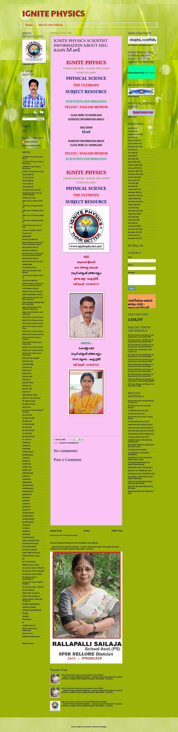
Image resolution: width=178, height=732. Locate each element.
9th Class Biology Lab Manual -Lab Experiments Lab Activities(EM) (140, 370)
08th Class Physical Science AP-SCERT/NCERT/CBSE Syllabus (84, 702)
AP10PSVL (26, 528)
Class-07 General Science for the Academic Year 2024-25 (74, 543)
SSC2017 (25, 613)
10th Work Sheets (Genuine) (32, 291)
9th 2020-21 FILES (28, 404)
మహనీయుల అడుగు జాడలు (31, 636)
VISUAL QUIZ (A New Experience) (30, 629)
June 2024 (131, 131)
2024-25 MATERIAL (50, 24)
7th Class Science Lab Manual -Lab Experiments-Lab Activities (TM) (141, 341)
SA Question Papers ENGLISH (33, 571)
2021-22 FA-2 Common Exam (32, 320)
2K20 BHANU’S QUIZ (29, 395)
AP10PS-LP (26, 510)
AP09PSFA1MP (27, 473)
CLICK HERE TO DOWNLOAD (86, 115)
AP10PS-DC (26, 507)
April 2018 (131, 223)
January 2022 (133, 168)
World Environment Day (138, 73)
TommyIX (87, 727)
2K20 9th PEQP (27, 382)
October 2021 (133, 177)
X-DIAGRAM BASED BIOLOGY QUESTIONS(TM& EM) (139, 463)
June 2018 (131, 220)
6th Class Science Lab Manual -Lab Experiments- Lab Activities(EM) (141, 355)
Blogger (104, 727)
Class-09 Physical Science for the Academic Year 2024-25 (82, 675)
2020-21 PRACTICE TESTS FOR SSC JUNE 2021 (32, 308)
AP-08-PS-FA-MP (28, 418)
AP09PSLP (26, 476)
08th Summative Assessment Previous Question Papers (32, 243)
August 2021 (132, 180)
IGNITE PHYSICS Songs (31, 556)
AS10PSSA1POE (28, 537)
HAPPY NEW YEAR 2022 (31, 553)
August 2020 (132, 198)
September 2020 (134, 195)
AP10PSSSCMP (28, 522)
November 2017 (133, 232)
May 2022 (131, 156)
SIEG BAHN (86, 127)
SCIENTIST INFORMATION (69, 443)
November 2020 (133, 192)
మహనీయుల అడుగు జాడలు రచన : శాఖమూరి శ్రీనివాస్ (140, 297)
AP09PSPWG (27, 482)
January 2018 (133, 226)
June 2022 (131, 153)
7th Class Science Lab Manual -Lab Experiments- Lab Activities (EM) (141, 360)
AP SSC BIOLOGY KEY (136, 414)
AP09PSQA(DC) (28, 485)
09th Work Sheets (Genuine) (32, 261)
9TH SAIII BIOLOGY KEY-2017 (139, 421)
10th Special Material (29, 280)
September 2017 (134, 238)
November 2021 (133, 174)
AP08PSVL (26, 458)
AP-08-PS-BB (27, 415)
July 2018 (131, 217)
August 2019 (132, 204)
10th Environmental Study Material (140, 428)
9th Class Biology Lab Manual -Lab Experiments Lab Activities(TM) (140, 375)
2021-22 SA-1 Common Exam (32, 331)
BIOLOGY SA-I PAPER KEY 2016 (139, 470)
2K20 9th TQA (27, 389)
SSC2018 (25, 616)
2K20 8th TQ (26, 373)
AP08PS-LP (26, 442)
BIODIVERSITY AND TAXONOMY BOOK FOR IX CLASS (140, 458)
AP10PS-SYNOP (28, 513)
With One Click (27, 633)
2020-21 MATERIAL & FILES (32, 294)
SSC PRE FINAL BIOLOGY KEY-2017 (141, 431)
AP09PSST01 (27, 494)
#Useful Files (27, 233)
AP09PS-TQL (27, 470)
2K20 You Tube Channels (31, 398)
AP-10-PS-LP (27, 439)
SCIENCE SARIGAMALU (31, 604)
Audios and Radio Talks (30, 540)
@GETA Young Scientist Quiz (33, 171)
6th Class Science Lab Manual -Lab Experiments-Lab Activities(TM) (141, 336)
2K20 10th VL (27, 370)
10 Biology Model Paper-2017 (138, 437)
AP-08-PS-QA (27, 421)
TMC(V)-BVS (26, 619)
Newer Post (56, 530)
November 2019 (133, 201)
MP (23, 559)
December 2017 (133, 229)
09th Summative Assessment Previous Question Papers (32, 254)
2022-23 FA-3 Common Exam (32, 347)
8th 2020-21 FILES (28, 401)
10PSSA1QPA (27, 264)
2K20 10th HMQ (28, 364)
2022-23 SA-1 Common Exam (32, 350)
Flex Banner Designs (29, 549)
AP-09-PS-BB (27, 427)
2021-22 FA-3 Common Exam (32, 323)
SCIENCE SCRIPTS (29, 607)
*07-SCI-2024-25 (28, 177)
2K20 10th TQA (27, 361)
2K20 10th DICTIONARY (30, 358)
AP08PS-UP (26, 446)
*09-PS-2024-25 (27, 184)
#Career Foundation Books (32, 230)
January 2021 (133, 189)
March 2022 (132, 162)
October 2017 (133, 235)
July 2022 (131, 149)
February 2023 (133, 140)
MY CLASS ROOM (28, 562)
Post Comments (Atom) (68, 535)
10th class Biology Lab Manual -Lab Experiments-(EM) (141, 385)
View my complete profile (31, 145)
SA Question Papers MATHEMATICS (29, 578)
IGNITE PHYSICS (53, 13)
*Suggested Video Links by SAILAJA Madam (32, 194)
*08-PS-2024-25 (27, 181)
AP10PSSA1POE (28, 519)
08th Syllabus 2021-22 (30, 247)
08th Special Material (29, 239)
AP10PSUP (26, 525)
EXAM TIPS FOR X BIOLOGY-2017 (140, 425)
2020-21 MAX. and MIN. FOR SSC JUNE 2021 (32, 298)
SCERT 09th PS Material (31, 593)
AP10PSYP (26, 531)
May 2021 (131, 186)
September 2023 (134, 134)
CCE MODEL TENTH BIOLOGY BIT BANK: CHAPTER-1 (140, 477)
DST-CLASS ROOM (29, 546)
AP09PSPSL (26, 479)
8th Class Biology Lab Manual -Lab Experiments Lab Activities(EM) (140, 365)
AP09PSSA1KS (27, 491)
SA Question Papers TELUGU (33, 587)
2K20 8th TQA (27, 376)
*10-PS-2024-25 (27, 187)
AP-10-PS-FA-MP (28, 436)
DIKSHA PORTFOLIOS (30, 543)
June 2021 (131, 183)
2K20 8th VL (26, 379)
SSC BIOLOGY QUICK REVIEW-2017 (141, 434)
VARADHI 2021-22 (28, 625)
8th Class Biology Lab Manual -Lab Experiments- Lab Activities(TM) (140, 345)
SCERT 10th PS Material (31, 596)
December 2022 (133, 146)
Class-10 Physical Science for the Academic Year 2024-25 (82, 688)
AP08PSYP (26, 461)
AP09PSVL (26, 501)
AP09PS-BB (26, 464)
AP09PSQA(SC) (28, 488)
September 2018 (134, 211)
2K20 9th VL (26, 392)
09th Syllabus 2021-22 (30, 258)
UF (23, 622)
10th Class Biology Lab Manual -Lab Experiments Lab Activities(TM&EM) (141, 380)
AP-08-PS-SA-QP (28, 424)
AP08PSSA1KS (27, 455)
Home (29, 24)
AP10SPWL (26, 534)
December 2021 (133, 171)
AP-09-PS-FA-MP (28, 430)
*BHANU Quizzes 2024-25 (31, 190)
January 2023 (133, 143)
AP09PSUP (26, 497)
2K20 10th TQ (27, 367)
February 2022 (133, 165)
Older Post (117, 530)
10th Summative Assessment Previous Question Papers (32, 284)
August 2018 (132, 214)
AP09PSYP (26, 504)
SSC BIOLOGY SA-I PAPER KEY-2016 (141, 473)
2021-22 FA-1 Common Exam (32, 317)
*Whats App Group (29, 198)
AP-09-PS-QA (27, 433)
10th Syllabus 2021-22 (30, 288)
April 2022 (131, 159)
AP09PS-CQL (27, 467)
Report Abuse (28, 643)
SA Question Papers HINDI (32, 574)
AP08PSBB (26, 449)
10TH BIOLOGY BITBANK (137, 450)
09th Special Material (29, 250)
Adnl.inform (26, 407)
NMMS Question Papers (30, 565)
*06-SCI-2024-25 (28, 174)
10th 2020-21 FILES (29, 267)
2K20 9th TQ (26, 386)
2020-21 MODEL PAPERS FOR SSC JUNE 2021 (33, 303)
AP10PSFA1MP (27, 516)
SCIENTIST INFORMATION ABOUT (86, 119)
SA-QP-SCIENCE (28, 590)
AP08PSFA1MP (27, 452)
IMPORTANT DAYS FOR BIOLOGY (140, 467)
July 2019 (131, 208)
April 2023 (131, 137)
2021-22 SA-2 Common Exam (32, 334)
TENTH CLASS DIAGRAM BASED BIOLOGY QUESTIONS (140, 482)
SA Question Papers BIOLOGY (33, 568)
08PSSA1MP (26, 236)
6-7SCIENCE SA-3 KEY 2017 (138, 410)
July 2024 (131, 128)
